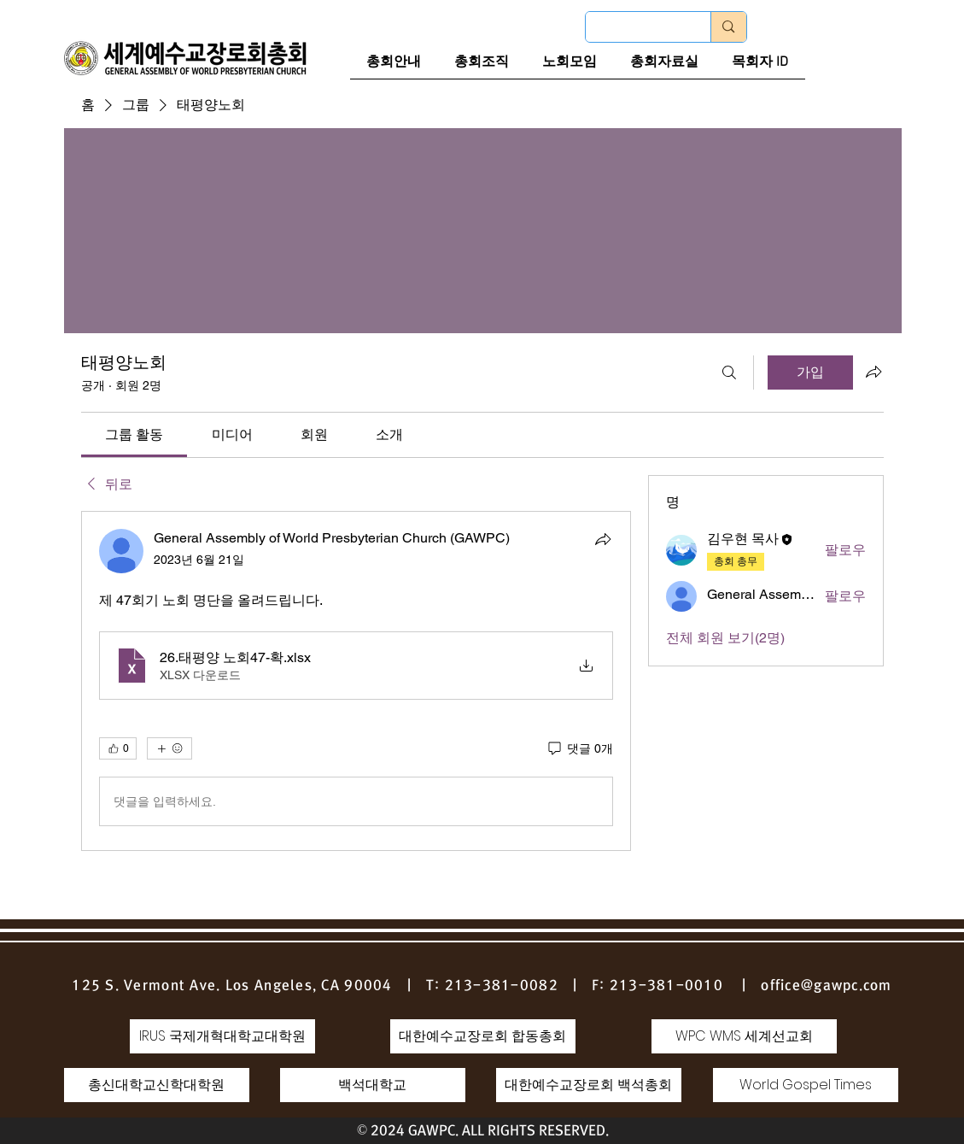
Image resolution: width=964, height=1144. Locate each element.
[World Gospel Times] (805, 1085)
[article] (356, 681)
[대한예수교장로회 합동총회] (482, 1036)
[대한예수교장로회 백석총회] (588, 1085)
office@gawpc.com (826, 985)
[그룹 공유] (873, 371)
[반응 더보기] (169, 748)
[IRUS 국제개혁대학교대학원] (222, 1036)
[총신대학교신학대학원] (156, 1085)
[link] (134, 434)
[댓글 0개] (579, 749)
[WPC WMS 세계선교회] (744, 1036)
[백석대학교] (372, 1085)
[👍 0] (118, 748)
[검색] (729, 372)
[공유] (603, 539)
